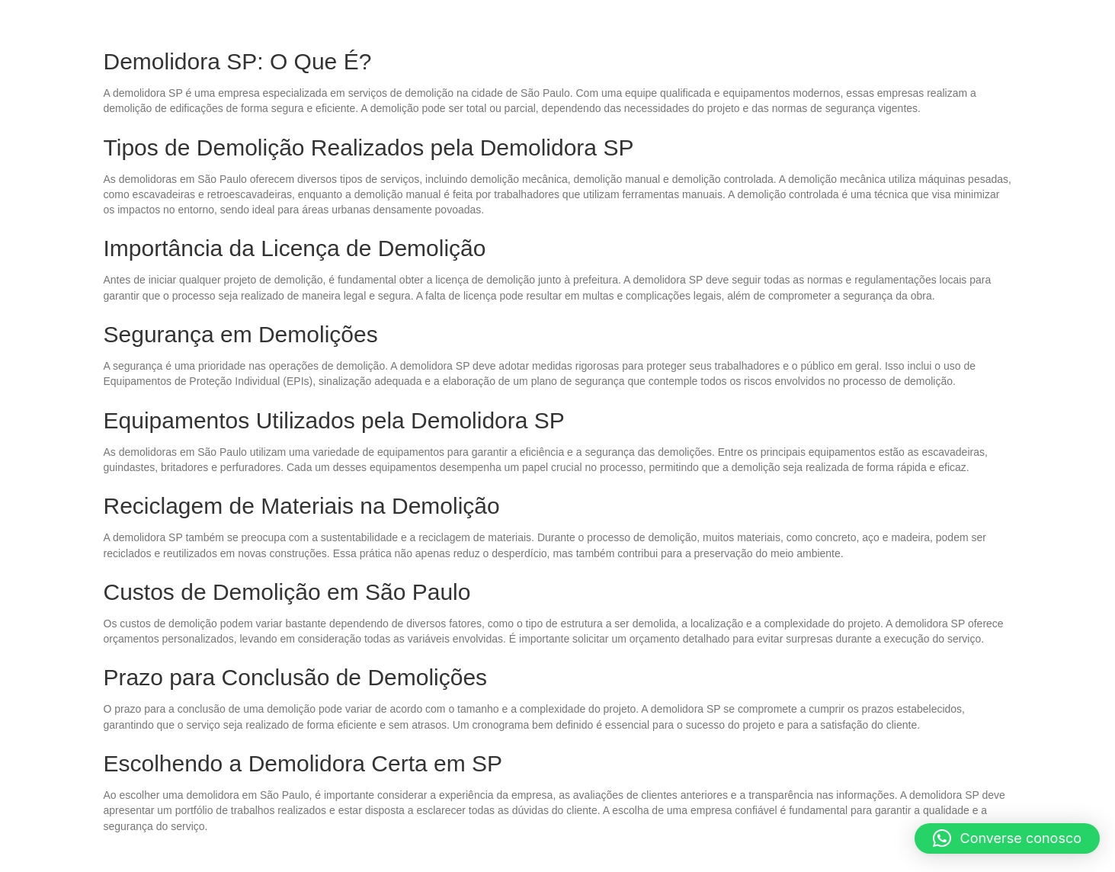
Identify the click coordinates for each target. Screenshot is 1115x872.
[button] (1008, 838)
